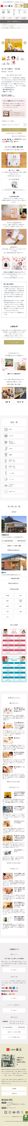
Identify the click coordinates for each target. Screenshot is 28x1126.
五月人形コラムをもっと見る (13, 863)
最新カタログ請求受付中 (14, 374)
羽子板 (10, 448)
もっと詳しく (14, 970)
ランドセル (11, 479)
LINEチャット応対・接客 (14, 546)
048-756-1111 (21, 541)
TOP (2, 24)
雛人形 (5, 24)
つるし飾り (11, 473)
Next (25, 42)
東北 (20, 595)
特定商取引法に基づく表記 (17, 1116)
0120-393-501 (9, 541)
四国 (20, 611)
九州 (7, 617)
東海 (7, 606)
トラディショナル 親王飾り (8, 26)
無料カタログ (12, 491)
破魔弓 (10, 455)
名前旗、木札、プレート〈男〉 (12, 467)
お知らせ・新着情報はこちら (14, 21)
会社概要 (14, 1088)
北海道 (7, 595)
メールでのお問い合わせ (14, 1037)
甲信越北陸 (20, 600)
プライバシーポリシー (6, 1116)
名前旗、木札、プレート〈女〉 (12, 461)
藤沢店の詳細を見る (13, 583)
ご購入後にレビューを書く (8, 121)
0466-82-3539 (15, 578)
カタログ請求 (17, 18)
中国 (7, 611)
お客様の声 (14, 1093)
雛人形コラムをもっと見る (13, 781)
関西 (20, 606)
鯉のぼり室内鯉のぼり (12, 442)
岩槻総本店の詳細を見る (13, 550)
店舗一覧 (4, 18)
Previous (3, 42)
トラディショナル (12, 24)
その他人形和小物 (11, 485)
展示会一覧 (20, 402)
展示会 (10, 17)
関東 (7, 601)
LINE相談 (25, 18)
